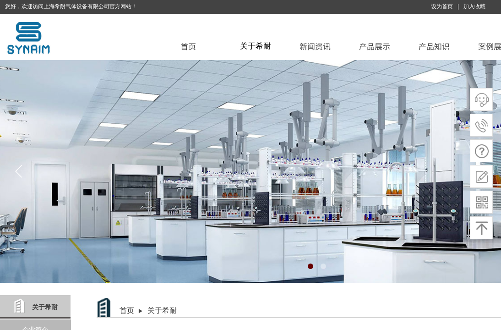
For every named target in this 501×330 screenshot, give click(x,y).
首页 (188, 46)
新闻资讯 (315, 46)
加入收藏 (474, 6)
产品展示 (374, 46)
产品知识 (434, 46)
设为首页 (442, 6)
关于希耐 (255, 46)
